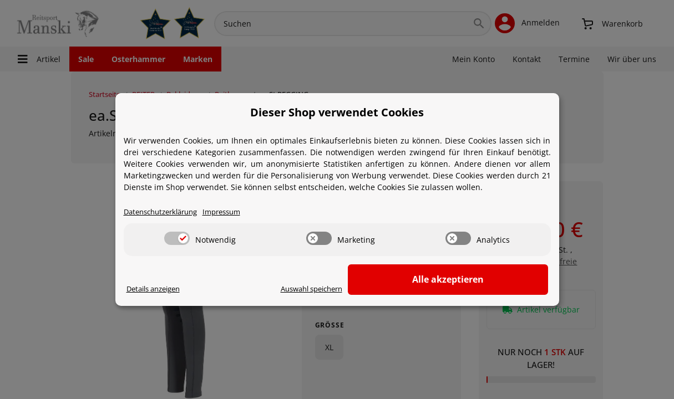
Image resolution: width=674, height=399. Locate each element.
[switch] (177, 238)
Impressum (233, 212)
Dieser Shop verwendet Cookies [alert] (337, 112)
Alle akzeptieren (492, 280)
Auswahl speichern (396, 289)
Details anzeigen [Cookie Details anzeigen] (157, 289)
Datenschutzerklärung (165, 212)
